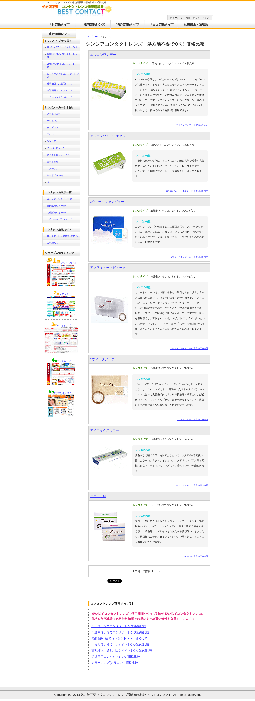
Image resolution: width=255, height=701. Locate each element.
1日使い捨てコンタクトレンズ (62, 47)
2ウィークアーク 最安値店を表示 (192, 419)
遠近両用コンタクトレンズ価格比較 (115, 656)
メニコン (51, 182)
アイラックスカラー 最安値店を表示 (191, 485)
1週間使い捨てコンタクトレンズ (62, 55)
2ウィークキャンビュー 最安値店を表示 (189, 257)
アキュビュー (54, 114)
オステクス (52, 168)
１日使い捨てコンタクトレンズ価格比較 (118, 626)
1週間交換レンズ (93, 24)
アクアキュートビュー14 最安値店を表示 (189, 348)
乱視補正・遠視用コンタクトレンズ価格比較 (121, 650)
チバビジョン (54, 127)
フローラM (98, 496)
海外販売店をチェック (58, 212)
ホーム (175, 17)
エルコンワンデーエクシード (111, 136)
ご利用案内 (52, 242)
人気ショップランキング (59, 219)
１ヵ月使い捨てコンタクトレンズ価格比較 (120, 644)
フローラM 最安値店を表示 (195, 556)
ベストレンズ (64, 325)
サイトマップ (202, 17)
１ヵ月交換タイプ (162, 24)
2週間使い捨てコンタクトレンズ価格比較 (119, 638)
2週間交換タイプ (127, 24)
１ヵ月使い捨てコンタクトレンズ (63, 75)
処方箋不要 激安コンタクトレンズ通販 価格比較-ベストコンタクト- (126, 694)
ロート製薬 (52, 161)
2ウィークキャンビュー (107, 202)
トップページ (92, 36)
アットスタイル (69, 263)
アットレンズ (64, 361)
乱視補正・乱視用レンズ (59, 83)
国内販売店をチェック (58, 205)
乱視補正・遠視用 (196, 24)
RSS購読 (187, 17)
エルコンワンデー (103, 54)
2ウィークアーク (102, 359)
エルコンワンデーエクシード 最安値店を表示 (187, 191)
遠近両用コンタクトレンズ (60, 90)
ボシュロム (52, 120)
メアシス (63, 294)
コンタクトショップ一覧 (59, 198)
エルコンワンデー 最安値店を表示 (192, 125)
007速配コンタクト (64, 393)
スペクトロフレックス (58, 155)
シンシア (51, 141)
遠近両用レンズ (59, 34)
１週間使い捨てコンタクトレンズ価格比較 (120, 632)
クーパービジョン (56, 148)
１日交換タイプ (59, 24)
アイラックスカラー (104, 430)
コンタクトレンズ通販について (63, 236)
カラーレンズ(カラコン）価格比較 (114, 662)
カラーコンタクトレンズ (59, 97)
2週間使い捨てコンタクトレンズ (62, 65)
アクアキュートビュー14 (108, 268)
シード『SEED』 (55, 175)
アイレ (50, 134)
